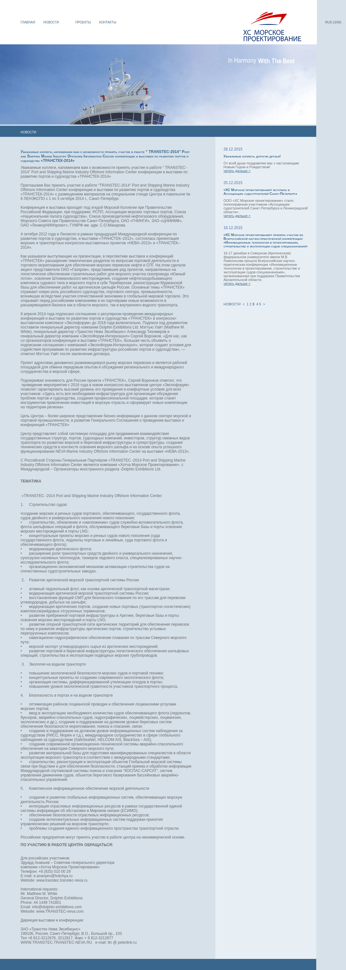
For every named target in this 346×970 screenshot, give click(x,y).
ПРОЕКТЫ (83, 22)
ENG (338, 22)
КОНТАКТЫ (107, 22)
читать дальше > (237, 171)
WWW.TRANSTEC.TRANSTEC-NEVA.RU (56, 942)
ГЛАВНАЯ (28, 22)
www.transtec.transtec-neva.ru (61, 880)
